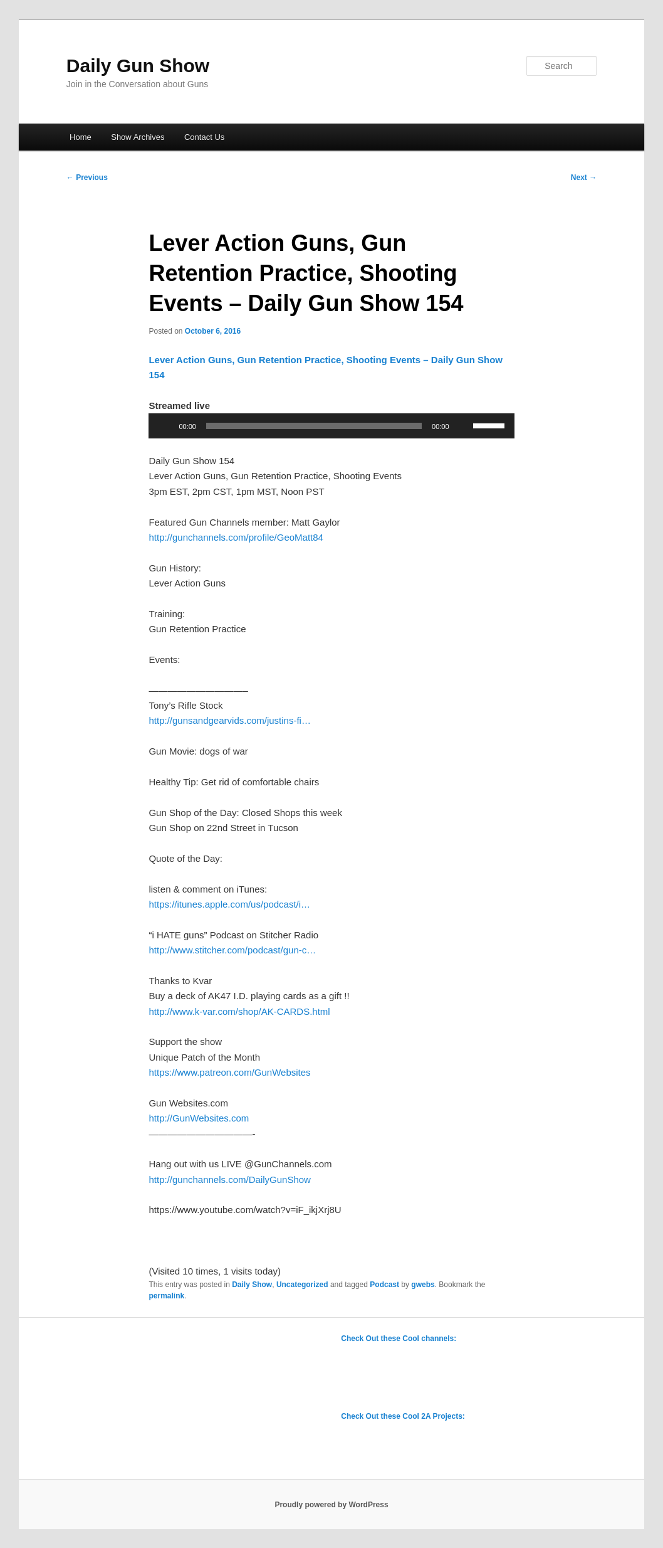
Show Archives (137, 137)
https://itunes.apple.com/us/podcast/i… (229, 904)
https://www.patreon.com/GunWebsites (229, 1072)
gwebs (422, 1284)
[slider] (314, 426)
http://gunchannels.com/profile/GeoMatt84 (236, 537)
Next (584, 177)
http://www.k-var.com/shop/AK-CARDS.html (239, 1011)
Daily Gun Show (137, 65)
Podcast (384, 1284)
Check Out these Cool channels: (398, 1338)
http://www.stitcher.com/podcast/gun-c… (232, 950)
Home (80, 137)
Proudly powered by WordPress (331, 1504)
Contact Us (204, 137)
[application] (331, 425)
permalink (166, 1295)
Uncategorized (302, 1284)
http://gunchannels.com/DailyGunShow (229, 1179)
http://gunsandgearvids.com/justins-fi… (229, 720)
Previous (87, 177)
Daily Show (252, 1284)
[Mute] (463, 426)
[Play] (165, 426)
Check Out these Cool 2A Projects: (403, 1416)
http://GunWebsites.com (199, 1118)
